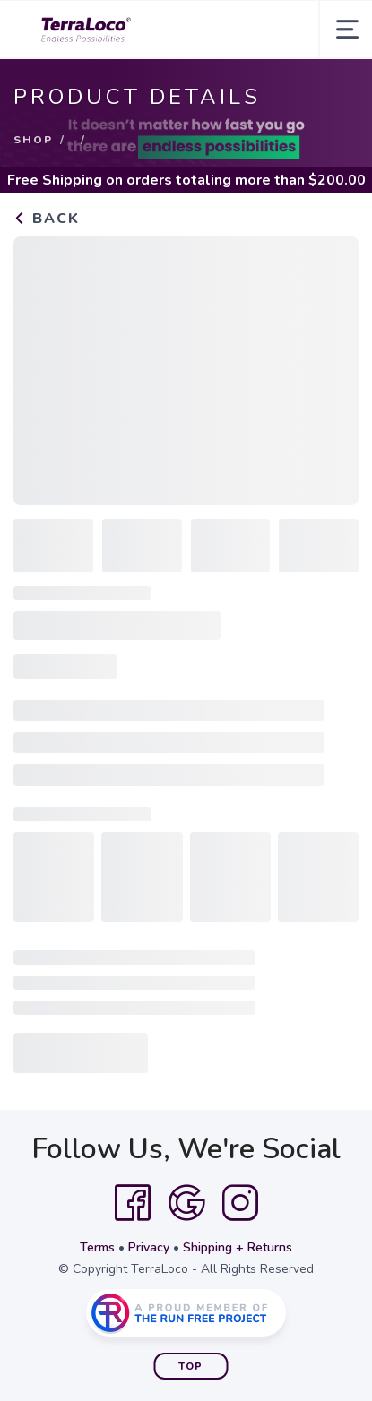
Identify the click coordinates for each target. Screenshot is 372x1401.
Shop (33, 140)
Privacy (148, 1247)
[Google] (186, 1203)
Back (46, 218)
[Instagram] (240, 1203)
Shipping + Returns (237, 1247)
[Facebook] (133, 1203)
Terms (97, 1247)
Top (190, 1366)
